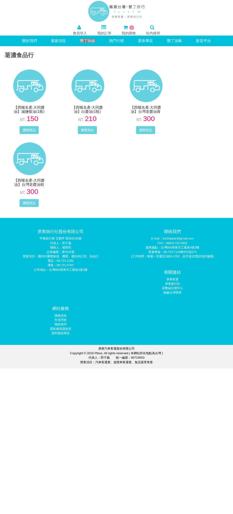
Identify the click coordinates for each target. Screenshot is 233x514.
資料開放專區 (60, 333)
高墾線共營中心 (172, 288)
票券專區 (145, 41)
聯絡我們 (61, 324)
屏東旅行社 (172, 283)
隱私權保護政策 (60, 329)
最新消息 (58, 41)
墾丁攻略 (174, 41)
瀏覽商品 (29, 130)
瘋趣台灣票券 (172, 292)
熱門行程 (116, 41)
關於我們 (29, 41)
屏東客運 (172, 279)
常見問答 (61, 320)
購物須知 (61, 315)
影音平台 (203, 41)
